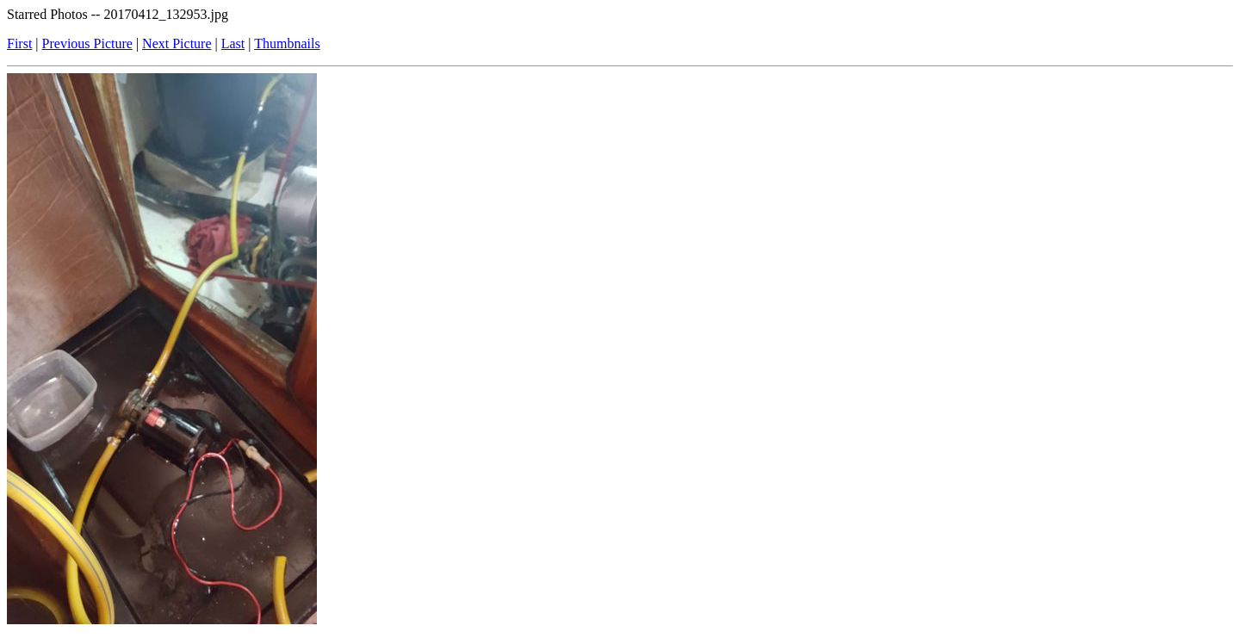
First (19, 43)
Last (233, 43)
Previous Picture (87, 43)
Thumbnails (286, 43)
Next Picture (176, 43)
